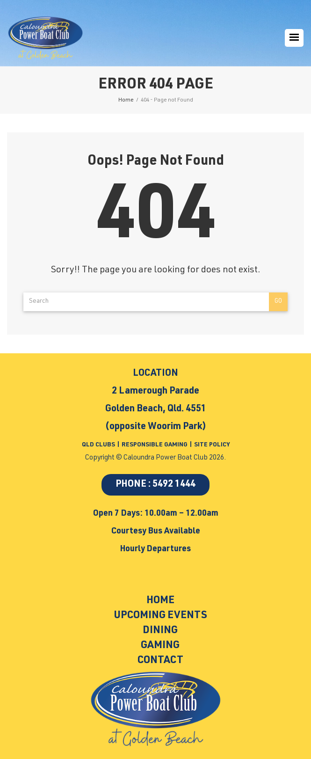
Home (160, 601)
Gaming (160, 646)
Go (278, 302)
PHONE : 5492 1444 (155, 484)
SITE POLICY (212, 445)
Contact (160, 661)
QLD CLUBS (99, 445)
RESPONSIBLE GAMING (155, 445)
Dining (160, 631)
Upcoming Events (160, 616)
